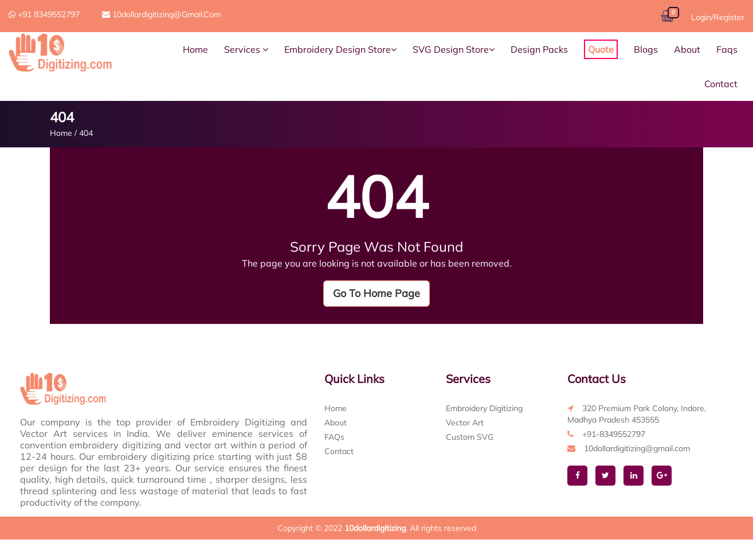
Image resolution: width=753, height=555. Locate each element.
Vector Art (465, 422)
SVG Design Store (454, 49)
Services (246, 49)
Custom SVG (469, 437)
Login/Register (717, 17)
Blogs (646, 49)
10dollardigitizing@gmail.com (161, 14)
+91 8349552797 (44, 14)
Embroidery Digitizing (484, 408)
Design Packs (539, 49)
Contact (721, 83)
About (687, 49)
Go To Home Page (376, 293)
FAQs (334, 437)
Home (195, 49)
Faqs (727, 49)
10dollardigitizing (375, 528)
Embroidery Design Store (340, 49)
